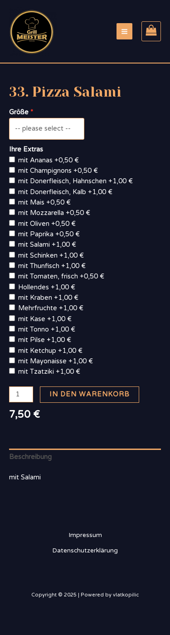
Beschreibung (30, 457)
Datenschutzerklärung (85, 550)
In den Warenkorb (89, 394)
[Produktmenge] (21, 394)
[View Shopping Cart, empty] (151, 31)
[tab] (85, 457)
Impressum (85, 535)
